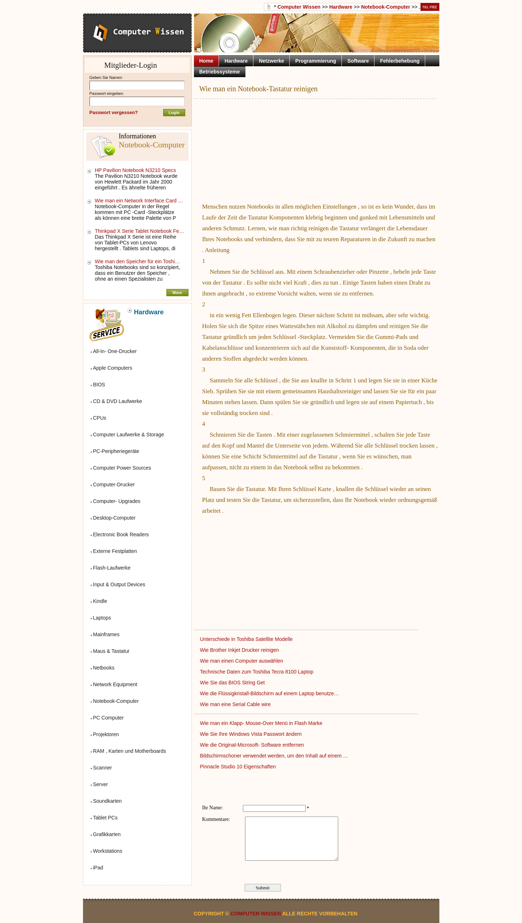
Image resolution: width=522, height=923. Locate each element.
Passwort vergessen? (114, 112)
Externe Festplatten (115, 551)
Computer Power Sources (122, 468)
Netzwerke (271, 61)
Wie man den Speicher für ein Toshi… (137, 261)
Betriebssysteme (219, 72)
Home (206, 61)
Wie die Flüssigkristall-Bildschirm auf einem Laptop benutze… (269, 693)
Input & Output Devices (119, 584)
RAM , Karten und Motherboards (129, 751)
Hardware (340, 7)
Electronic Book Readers (121, 534)
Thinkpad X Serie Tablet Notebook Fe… (139, 231)
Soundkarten (107, 801)
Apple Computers (112, 368)
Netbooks (104, 668)
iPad (98, 867)
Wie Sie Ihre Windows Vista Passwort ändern (251, 734)
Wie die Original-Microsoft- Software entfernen (253, 745)
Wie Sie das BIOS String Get (233, 682)
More (177, 292)
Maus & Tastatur (111, 651)
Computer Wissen (298, 7)
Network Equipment (115, 684)
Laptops (102, 618)
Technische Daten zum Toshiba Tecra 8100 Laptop (257, 672)
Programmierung (315, 61)
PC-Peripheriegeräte (116, 451)
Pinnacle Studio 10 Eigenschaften (238, 766)
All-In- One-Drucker (115, 351)
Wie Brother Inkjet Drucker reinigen (240, 650)
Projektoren (106, 734)
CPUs (100, 418)
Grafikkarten (107, 834)
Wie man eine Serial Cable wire (236, 704)
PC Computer (108, 718)
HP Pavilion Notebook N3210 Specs (136, 170)
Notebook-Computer (116, 701)
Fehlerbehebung (399, 61)
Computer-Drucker (114, 484)
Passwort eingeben (107, 93)
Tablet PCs (105, 818)
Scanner (102, 768)
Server (100, 784)
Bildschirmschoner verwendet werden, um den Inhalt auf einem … (274, 756)
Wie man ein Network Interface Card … (139, 201)
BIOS (99, 384)
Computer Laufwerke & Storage (128, 434)
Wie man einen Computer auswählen (242, 661)
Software (358, 61)
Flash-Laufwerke (112, 568)
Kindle (100, 601)
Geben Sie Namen (106, 77)
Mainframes (106, 634)
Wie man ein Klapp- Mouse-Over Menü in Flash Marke (262, 723)
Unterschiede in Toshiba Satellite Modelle (247, 639)
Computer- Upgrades (117, 501)
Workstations (108, 851)
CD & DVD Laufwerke (117, 401)
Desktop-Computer (114, 518)
